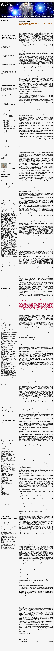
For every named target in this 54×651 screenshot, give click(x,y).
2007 (3, 158)
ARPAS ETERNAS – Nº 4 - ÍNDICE (8, 111)
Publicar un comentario (23, 639)
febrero (4, 154)
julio (4, 148)
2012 (3, 96)
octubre (4, 102)
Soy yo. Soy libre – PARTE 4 (7, 140)
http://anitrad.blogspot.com (6, 87)
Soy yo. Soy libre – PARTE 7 (7, 131)
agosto (4, 147)
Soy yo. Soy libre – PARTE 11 (8, 115)
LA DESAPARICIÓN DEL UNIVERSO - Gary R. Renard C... (9, 106)
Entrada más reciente (23, 641)
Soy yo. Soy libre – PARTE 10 (8, 116)
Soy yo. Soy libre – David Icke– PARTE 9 (9, 117)
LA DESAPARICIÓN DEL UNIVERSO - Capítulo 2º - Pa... (9, 146)
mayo (4, 150)
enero (4, 155)
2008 (3, 157)
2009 (3, 156)
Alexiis (10, 163)
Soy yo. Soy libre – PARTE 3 (7, 141)
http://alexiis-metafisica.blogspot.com (7, 89)
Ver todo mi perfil (4, 171)
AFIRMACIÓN (5, 114)
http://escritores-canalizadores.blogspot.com (9, 88)
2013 (3, 95)
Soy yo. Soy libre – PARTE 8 (7, 130)
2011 (3, 97)
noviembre (5, 101)
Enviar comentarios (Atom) (29, 643)
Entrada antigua (50, 641)
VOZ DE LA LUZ (4, 90)
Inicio (37, 641)
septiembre (5, 103)
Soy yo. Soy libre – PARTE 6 (7, 132)
